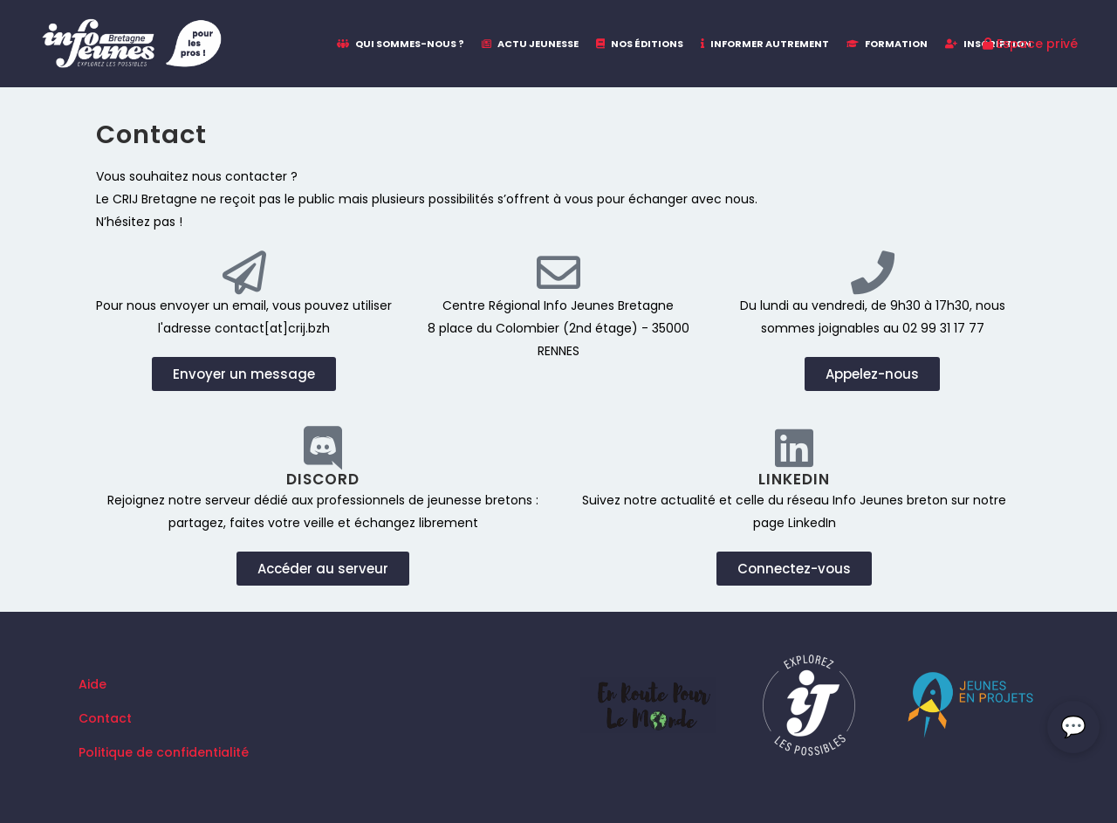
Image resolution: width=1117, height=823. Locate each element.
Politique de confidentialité (164, 752)
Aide (92, 684)
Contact (105, 718)
